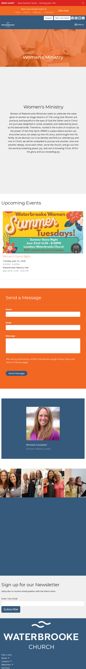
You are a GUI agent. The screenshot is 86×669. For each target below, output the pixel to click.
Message (10, 335)
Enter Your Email (9, 598)
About (5, 658)
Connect (6, 661)
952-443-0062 (62, 18)
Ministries (7, 664)
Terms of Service (14, 362)
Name (9, 309)
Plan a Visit (6, 654)
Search (48, 18)
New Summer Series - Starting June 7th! (37, 3)
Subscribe (11, 609)
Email (8, 322)
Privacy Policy (64, 359)
